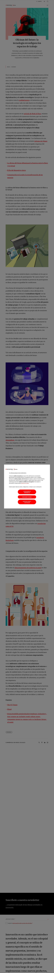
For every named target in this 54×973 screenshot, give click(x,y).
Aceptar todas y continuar (27, 502)
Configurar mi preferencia (27, 492)
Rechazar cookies (27, 497)
